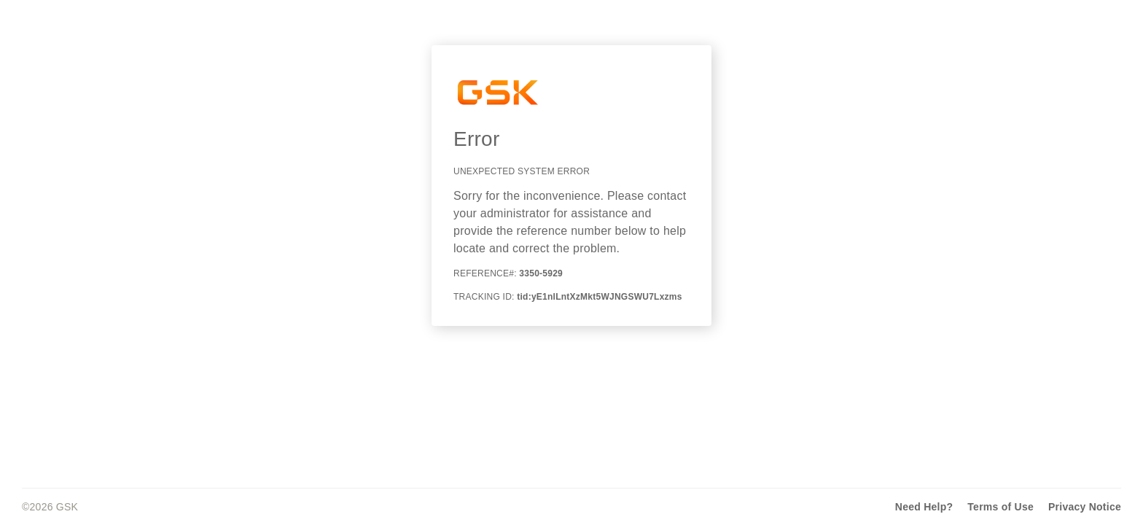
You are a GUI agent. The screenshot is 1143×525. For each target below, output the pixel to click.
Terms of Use (1000, 507)
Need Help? (924, 507)
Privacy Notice (1084, 507)
